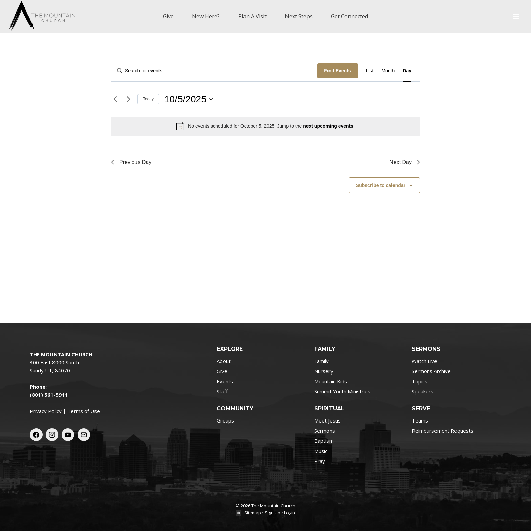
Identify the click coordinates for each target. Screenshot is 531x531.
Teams (420, 420)
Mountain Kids (330, 381)
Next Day (404, 162)
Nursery (323, 371)
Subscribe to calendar (380, 185)
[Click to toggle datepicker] (188, 99)
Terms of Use (83, 411)
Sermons (324, 430)
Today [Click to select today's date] (148, 99)
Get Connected (349, 16)
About (224, 361)
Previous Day (131, 162)
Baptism (324, 440)
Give (168, 16)
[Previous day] (115, 99)
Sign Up (272, 513)
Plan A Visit (252, 16)
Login (289, 513)
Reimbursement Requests (442, 430)
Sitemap (252, 513)
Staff (222, 391)
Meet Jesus (327, 420)
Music (320, 451)
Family (321, 361)
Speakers (422, 391)
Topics (419, 381)
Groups (225, 420)
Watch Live (424, 361)
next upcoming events (328, 126)
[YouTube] (68, 434)
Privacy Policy (46, 411)
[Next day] (128, 99)
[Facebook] (36, 434)
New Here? (206, 16)
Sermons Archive (431, 371)
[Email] (84, 434)
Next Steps (299, 16)
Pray (319, 461)
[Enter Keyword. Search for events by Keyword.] (214, 70)
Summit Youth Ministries (342, 391)
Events (225, 381)
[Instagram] (52, 434)
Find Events (337, 70)
